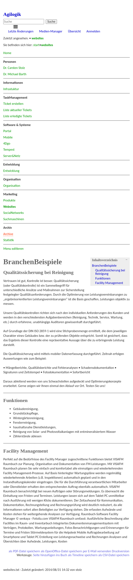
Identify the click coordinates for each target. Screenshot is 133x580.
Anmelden (93, 31)
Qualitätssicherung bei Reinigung (110, 272)
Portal (7, 131)
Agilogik (12, 14)
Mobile (8, 137)
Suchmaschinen (13, 219)
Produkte (9, 200)
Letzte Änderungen (20, 31)
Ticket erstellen (13, 104)
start (36, 45)
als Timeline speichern (82, 555)
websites (37, 38)
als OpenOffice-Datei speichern (61, 551)
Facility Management (109, 283)
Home (7, 53)
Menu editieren (13, 249)
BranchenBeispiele (104, 265)
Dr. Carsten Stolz (14, 68)
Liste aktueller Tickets (17, 110)
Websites (9, 207)
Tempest (9, 149)
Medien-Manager (50, 31)
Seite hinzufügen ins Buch (50, 555)
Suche (51, 21)
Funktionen (102, 278)
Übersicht (74, 31)
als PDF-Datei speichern (24, 551)
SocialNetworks (13, 213)
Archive (8, 234)
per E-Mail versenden (97, 551)
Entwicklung (11, 171)
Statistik (8, 240)
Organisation (11, 186)
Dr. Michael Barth (14, 74)
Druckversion (120, 551)
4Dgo (6, 143)
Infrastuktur (11, 89)
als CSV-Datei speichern (113, 555)
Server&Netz (11, 156)
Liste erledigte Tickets (17, 116)
